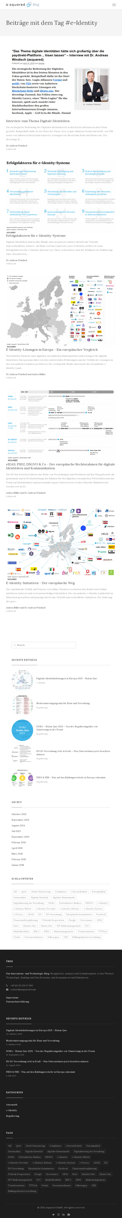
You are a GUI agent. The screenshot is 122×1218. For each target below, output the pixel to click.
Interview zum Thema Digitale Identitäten (38, 121)
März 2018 (17, 853)
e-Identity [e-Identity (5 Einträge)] (103, 903)
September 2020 (20, 836)
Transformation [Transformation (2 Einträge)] (86, 931)
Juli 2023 (16, 831)
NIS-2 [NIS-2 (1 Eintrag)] (36, 931)
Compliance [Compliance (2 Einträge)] (61, 891)
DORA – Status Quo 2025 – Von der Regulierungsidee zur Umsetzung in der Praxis (50, 1051)
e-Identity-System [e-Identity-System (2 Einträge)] (93, 908)
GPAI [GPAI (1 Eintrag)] (99, 920)
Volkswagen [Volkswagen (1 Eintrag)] (53, 937)
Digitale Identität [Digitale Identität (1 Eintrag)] (39, 897)
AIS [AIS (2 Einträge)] (15, 891)
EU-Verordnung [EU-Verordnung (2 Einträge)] (54, 914)
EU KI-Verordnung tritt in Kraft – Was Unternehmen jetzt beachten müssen (47, 1061)
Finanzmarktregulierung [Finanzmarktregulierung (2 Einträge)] (26, 920)
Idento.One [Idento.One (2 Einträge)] (46, 926)
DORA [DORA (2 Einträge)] (51, 903)
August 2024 (18, 825)
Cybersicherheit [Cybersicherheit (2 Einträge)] (79, 891)
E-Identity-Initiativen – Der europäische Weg (40, 583)
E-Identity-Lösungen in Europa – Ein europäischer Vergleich (52, 350)
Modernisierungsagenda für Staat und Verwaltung (33, 1040)
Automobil (11, 1104)
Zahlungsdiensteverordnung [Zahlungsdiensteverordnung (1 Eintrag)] (86, 937)
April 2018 (17, 848)
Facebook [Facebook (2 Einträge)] (101, 914)
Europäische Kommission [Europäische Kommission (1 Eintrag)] (79, 914)
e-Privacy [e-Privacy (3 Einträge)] (18, 914)
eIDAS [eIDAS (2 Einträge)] (31, 914)
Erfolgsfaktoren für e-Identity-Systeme (36, 236)
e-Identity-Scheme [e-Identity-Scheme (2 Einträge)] (69, 908)
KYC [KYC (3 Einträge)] (87, 926)
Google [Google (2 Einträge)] (72, 920)
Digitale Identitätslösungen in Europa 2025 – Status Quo (36, 1030)
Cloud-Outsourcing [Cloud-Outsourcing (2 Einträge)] (41, 891)
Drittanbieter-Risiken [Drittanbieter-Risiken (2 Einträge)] (70, 903)
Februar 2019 (19, 842)
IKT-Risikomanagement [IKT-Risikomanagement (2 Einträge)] (69, 926)
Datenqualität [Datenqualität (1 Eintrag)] (99, 891)
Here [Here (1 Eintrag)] (16, 926)
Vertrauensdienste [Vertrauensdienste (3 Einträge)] (33, 937)
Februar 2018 (19, 859)
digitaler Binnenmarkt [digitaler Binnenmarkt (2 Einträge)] (64, 897)
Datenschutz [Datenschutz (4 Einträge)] (20, 897)
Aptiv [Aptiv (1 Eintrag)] (24, 891)
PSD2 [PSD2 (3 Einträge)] (46, 931)
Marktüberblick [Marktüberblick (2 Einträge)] (21, 931)
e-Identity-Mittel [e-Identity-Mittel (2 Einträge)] (22, 908)
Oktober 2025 (19, 814)
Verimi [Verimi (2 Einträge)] (17, 937)
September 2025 (20, 819)
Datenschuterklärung (17, 1001)
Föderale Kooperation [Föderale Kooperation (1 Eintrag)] (53, 920)
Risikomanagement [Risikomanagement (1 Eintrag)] (63, 931)
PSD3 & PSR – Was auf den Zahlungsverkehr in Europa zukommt (40, 1071)
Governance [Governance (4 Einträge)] (86, 920)
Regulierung (12, 1115)
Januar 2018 (18, 865)
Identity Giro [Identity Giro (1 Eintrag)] (29, 926)
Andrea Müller (39, 374)
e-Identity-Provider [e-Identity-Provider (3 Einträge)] (46, 908)
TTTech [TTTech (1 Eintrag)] (103, 931)
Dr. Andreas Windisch (16, 145)
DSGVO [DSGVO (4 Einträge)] (89, 903)
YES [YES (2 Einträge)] (66, 937)
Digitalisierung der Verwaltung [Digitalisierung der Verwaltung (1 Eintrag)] (29, 903)
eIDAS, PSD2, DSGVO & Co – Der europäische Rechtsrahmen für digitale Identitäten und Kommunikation (60, 466)
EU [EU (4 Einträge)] (39, 914)
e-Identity (11, 1110)
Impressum (12, 997)
